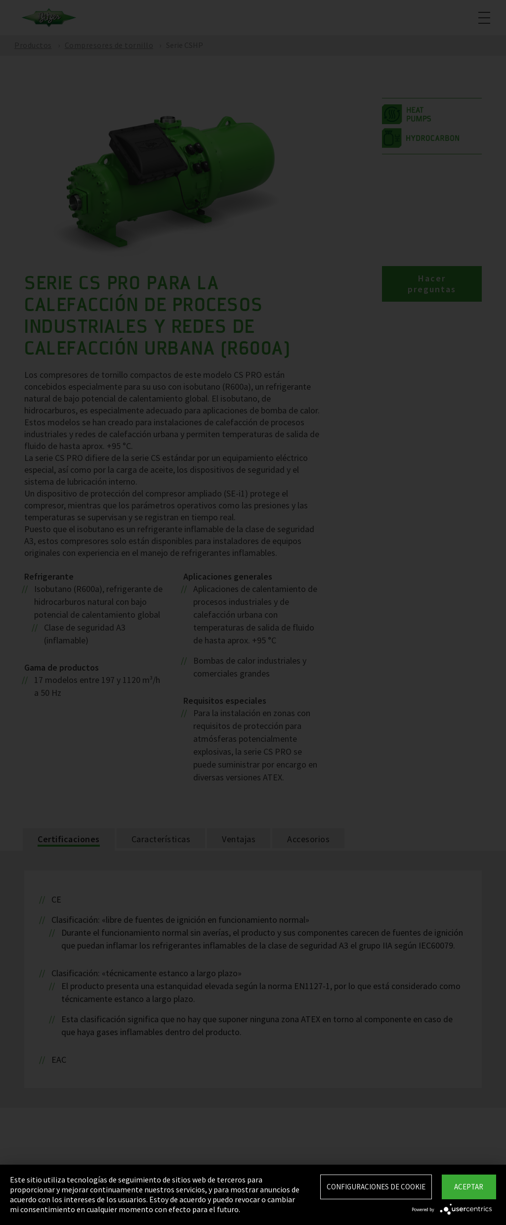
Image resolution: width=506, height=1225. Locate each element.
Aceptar (468, 1186)
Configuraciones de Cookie (376, 1186)
